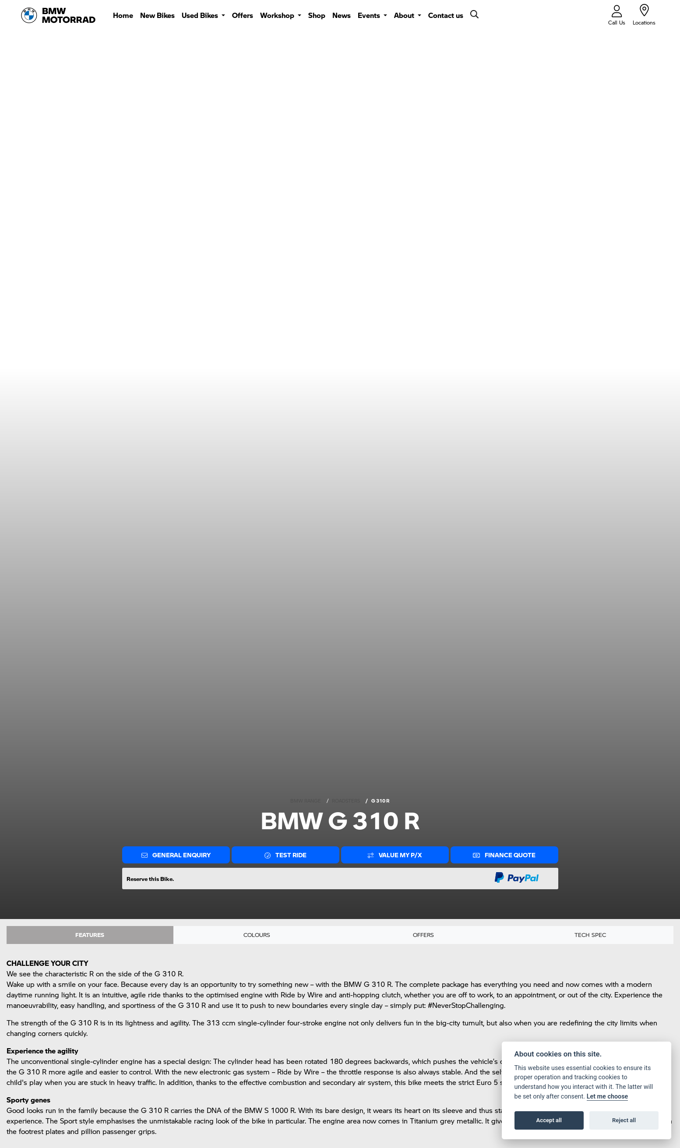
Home (123, 15)
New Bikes (157, 15)
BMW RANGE (305, 800)
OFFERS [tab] (423, 936)
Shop (316, 15)
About (405, 15)
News (341, 15)
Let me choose (607, 1096)
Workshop (278, 15)
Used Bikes (201, 15)
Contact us (445, 15)
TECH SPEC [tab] (590, 936)
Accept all (549, 1120)
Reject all (624, 1120)
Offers (242, 15)
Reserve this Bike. (150, 878)
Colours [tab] (256, 936)
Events (370, 15)
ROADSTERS (346, 800)
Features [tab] (90, 936)
